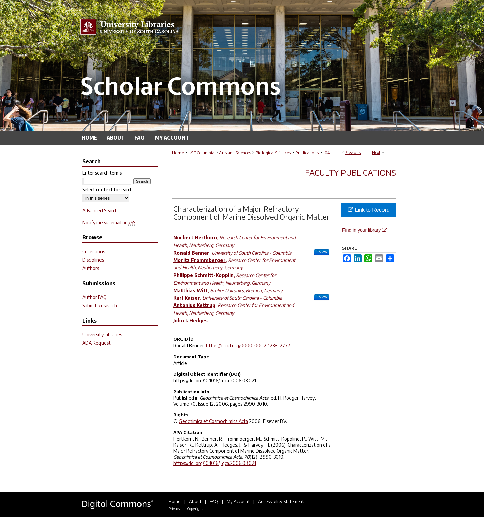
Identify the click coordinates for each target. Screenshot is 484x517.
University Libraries (102, 334)
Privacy (174, 508)
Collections (93, 251)
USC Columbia (201, 152)
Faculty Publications (350, 172)
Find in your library (364, 230)
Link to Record (369, 210)
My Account (238, 501)
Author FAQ (94, 297)
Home (178, 152)
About (195, 501)
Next (376, 152)
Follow (321, 252)
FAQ (214, 501)
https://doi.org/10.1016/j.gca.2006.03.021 (214, 463)
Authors (90, 268)
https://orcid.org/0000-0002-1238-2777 (248, 345)
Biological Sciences (273, 152)
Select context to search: (108, 189)
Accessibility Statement (281, 501)
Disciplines (93, 260)
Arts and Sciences (235, 152)
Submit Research (99, 305)
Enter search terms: (102, 173)
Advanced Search (100, 210)
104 (326, 152)
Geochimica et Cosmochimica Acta (213, 421)
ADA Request (96, 343)
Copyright (195, 508)
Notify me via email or (108, 222)
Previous (353, 152)
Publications (307, 152)
